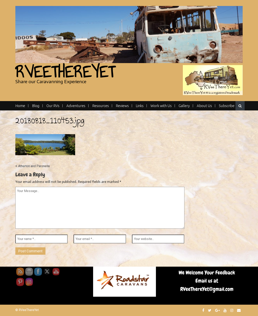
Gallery (184, 105)
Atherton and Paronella (34, 166)
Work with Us (161, 105)
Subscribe (226, 105)
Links (140, 105)
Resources (100, 105)
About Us (204, 105)
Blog (35, 105)
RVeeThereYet (65, 72)
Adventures (75, 105)
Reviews (122, 105)
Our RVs (52, 105)
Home (20, 105)
